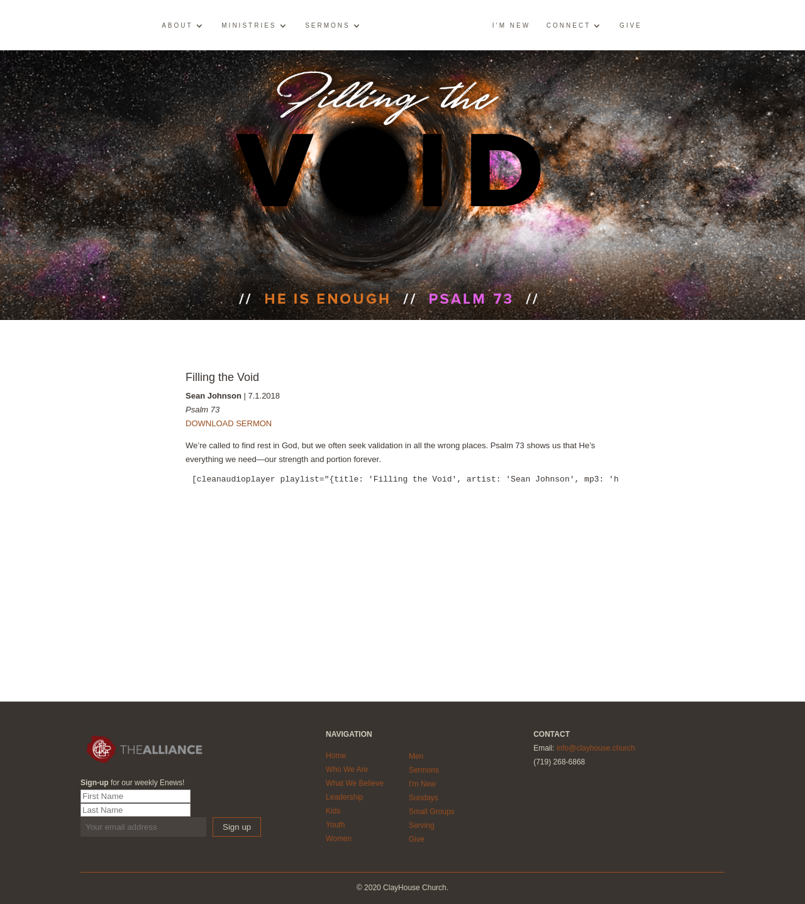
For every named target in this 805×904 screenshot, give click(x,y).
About (177, 26)
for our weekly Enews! (132, 782)
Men (416, 756)
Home (336, 755)
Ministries (248, 26)
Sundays (423, 797)
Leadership (344, 797)
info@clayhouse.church (596, 748)
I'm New (422, 784)
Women (339, 838)
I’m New (511, 26)
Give (630, 26)
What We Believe (355, 783)
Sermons (327, 26)
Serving (422, 825)
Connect (569, 26)
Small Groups (432, 811)
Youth (335, 824)
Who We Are (347, 769)
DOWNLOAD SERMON (229, 423)
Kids (333, 811)
